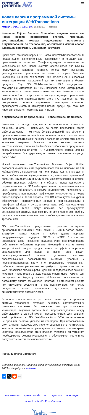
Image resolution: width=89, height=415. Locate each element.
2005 (24, 27)
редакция (56, 395)
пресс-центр (73, 395)
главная (6, 27)
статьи (15, 27)
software (31, 368)
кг (45, 395)
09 (30, 27)
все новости (12, 395)
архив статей (32, 395)
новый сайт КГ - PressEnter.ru (43, 401)
